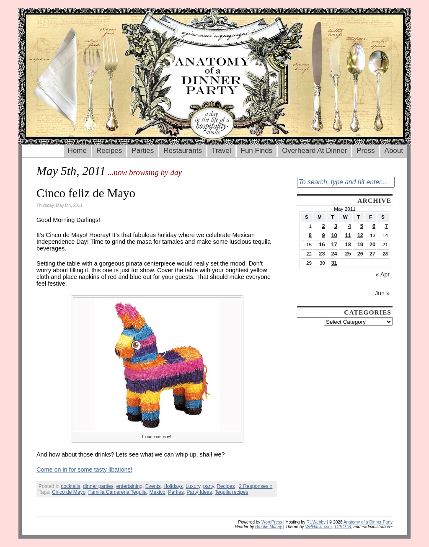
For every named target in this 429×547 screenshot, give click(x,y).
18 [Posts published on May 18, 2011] (348, 244)
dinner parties (98, 486)
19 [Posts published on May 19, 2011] (360, 244)
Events (153, 486)
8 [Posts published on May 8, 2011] (310, 235)
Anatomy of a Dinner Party (368, 522)
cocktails (70, 486)
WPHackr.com (318, 526)
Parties (143, 151)
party (208, 486)
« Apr (383, 274)
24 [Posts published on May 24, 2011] (334, 253)
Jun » (382, 293)
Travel (221, 151)
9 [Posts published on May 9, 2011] (323, 235)
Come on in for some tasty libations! (84, 469)
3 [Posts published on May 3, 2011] (335, 226)
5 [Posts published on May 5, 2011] (361, 226)
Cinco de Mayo (68, 492)
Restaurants (182, 151)
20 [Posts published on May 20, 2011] (372, 244)
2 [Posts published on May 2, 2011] (323, 226)
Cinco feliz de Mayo (85, 193)
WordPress (271, 522)
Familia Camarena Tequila (117, 492)
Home (77, 151)
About (394, 151)
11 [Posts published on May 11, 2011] (348, 235)
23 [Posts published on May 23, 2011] (322, 253)
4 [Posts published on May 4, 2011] (349, 226)
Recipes (109, 151)
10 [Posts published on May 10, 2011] (334, 235)
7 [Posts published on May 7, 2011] (386, 226)
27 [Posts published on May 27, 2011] (372, 253)
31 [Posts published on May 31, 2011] (334, 263)
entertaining (129, 486)
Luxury (193, 486)
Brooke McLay (268, 526)
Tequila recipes (231, 492)
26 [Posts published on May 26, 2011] (360, 253)
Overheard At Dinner (314, 151)
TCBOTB (342, 526)
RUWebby (316, 522)
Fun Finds (257, 151)
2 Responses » (255, 486)
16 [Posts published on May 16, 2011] (322, 244)
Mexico (157, 492)
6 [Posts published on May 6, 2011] (373, 226)
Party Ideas (199, 492)
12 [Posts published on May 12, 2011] (360, 235)
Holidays (173, 486)
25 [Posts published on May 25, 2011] (348, 253)
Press (366, 151)
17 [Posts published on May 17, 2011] (334, 244)
